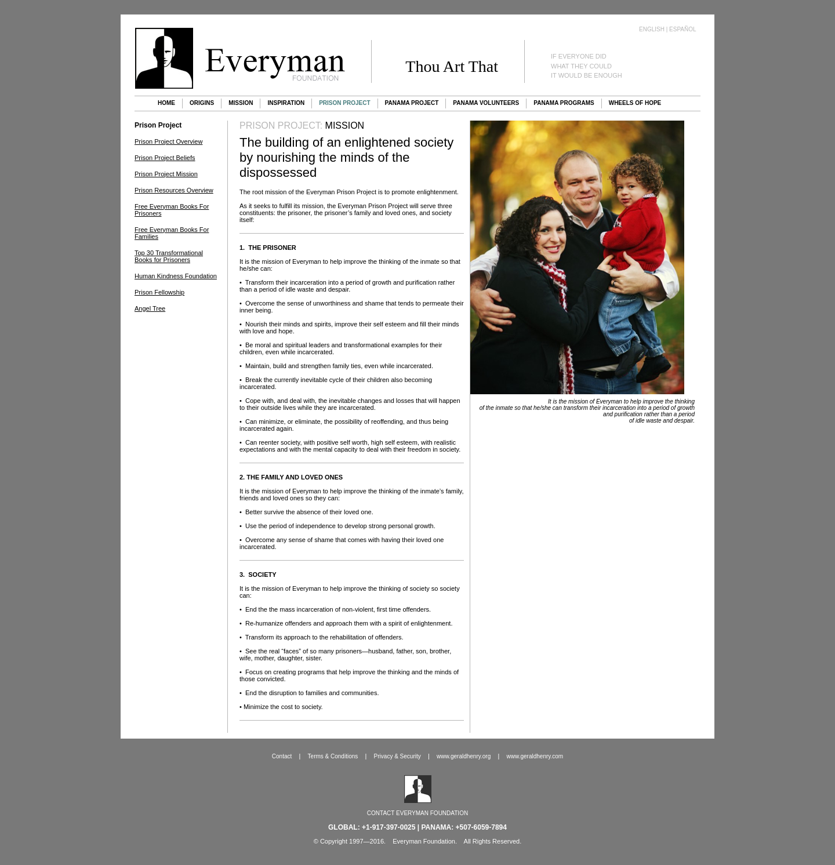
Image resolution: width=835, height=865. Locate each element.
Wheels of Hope (635, 103)
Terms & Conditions (333, 756)
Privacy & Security (397, 756)
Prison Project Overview (168, 141)
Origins (202, 103)
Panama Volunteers (486, 103)
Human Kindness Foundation (176, 275)
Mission (240, 103)
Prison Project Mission (166, 173)
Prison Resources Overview (174, 190)
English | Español (667, 29)
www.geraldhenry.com (535, 756)
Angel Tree (150, 308)
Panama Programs (563, 103)
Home (166, 103)
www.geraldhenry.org (464, 756)
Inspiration (285, 103)
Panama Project (412, 103)
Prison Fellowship (159, 292)
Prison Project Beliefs (165, 157)
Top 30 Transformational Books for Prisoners (169, 256)
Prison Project (344, 103)
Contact (282, 756)
